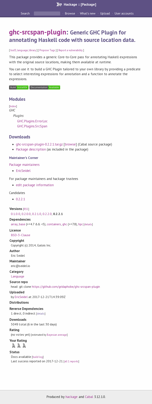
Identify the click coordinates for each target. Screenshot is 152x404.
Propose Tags (47, 50)
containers (54, 224)
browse (70, 144)
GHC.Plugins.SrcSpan (32, 126)
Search (25, 13)
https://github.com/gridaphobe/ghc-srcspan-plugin (66, 287)
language (22, 50)
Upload (105, 13)
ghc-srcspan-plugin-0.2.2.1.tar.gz (39, 144)
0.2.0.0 (26, 214)
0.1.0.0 (15, 214)
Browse (70, 13)
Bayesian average (57, 334)
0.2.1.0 (36, 214)
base (22, 224)
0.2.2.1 (20, 199)
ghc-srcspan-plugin (37, 31)
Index (13, 106)
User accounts (124, 13)
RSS (26, 209)
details (88, 224)
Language (17, 276)
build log (38, 357)
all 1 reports (71, 361)
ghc (64, 224)
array (14, 224)
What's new (87, 13)
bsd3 (13, 50)
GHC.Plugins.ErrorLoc (32, 121)
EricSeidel (23, 170)
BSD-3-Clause (20, 235)
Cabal (89, 397)
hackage (71, 397)
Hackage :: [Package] (80, 4)
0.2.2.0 (47, 214)
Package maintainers (24, 164)
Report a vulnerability (71, 50)
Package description (31, 149)
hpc (80, 224)
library (32, 50)
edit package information (35, 185)
